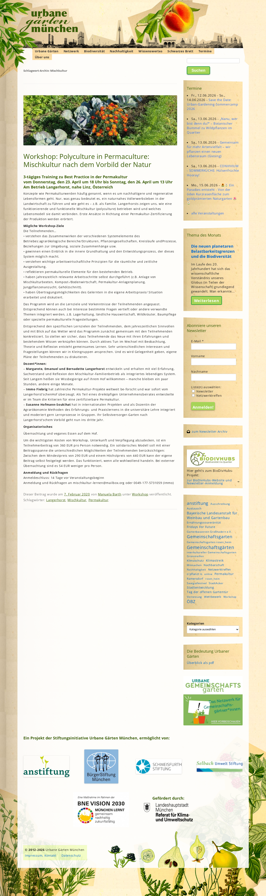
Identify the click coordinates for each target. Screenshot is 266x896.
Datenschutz (71, 855)
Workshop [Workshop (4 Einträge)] (230, 597)
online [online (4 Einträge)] (208, 574)
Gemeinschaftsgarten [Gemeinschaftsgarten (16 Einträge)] (209, 536)
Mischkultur (76, 500)
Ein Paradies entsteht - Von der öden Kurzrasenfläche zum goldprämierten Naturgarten (211, 194)
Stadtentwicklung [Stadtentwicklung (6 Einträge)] (200, 587)
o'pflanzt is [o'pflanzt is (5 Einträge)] (194, 574)
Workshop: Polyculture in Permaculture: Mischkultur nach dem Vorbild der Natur (87, 160)
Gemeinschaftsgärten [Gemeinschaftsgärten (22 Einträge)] (210, 547)
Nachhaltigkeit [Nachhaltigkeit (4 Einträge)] (196, 569)
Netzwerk (71, 51)
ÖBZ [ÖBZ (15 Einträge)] (191, 601)
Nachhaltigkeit (121, 51)
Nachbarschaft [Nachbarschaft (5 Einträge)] (214, 565)
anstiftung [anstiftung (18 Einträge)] (197, 503)
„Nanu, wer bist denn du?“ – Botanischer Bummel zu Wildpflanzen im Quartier (212, 125)
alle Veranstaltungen (207, 213)
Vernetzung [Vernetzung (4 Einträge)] (194, 597)
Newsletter (202, 391)
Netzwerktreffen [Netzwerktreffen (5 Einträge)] (219, 569)
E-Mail (197, 341)
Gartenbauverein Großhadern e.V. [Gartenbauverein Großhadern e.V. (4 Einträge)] (209, 532)
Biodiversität (94, 51)
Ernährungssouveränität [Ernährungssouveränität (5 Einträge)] (204, 522)
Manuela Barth (109, 494)
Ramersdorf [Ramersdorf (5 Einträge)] (195, 579)
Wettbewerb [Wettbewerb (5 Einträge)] (212, 597)
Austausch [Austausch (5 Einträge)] (194, 508)
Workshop (140, 494)
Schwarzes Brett (180, 51)
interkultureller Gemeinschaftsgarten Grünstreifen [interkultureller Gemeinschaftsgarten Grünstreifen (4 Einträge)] (211, 554)
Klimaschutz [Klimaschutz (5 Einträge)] (195, 560)
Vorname (198, 356)
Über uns (42, 57)
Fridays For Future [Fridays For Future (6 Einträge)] (201, 527)
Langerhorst (56, 500)
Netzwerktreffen (207, 396)
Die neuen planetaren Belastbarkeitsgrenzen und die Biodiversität (213, 251)
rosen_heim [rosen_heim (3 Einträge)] (212, 578)
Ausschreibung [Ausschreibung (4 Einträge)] (220, 504)
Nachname (199, 372)
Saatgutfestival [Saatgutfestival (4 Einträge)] (197, 583)
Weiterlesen (206, 300)
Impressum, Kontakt (40, 855)
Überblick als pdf (200, 663)
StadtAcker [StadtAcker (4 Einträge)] (216, 583)
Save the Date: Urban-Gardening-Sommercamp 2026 (212, 104)
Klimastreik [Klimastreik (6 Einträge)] (215, 560)
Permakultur (99, 500)
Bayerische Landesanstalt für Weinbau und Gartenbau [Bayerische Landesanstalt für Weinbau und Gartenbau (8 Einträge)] (212, 515)
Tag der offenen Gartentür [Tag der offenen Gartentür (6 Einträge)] (207, 592)
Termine (205, 51)
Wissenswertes (150, 51)
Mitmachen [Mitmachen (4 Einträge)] (194, 565)
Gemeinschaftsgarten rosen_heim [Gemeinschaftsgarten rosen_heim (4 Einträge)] (209, 542)
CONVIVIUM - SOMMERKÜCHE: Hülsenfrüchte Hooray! (213, 170)
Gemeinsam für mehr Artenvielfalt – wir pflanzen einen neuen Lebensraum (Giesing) (213, 149)
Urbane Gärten (47, 51)
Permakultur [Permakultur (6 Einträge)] (224, 574)
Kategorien (195, 623)
